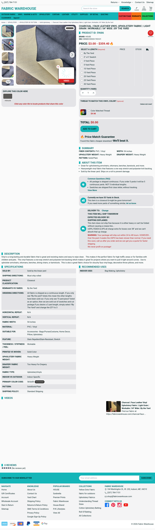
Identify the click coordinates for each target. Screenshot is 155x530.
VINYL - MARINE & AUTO (28, 14)
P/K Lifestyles (59, 509)
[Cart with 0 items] (150, 8)
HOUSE (88, 37)
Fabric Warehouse (61, 501)
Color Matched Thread (100, 111)
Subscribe (146, 478)
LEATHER (66, 14)
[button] (72, 55)
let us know (131, 203)
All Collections (85, 516)
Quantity (88, 89)
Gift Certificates (8, 493)
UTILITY (75, 14)
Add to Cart (90, 129)
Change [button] (105, 210)
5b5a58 (35, 381)
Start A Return (7, 505)
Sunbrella (57, 493)
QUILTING (105, 14)
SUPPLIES (84, 14)
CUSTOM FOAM (125, 16)
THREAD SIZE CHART (146, 104)
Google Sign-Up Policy (36, 517)
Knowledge (127, 2)
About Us (31, 490)
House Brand (58, 505)
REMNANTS (136, 16)
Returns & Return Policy (37, 505)
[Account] (144, 8)
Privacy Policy (33, 513)
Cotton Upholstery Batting (90, 508)
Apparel (17, 18)
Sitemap (150, 2)
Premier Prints (59, 497)
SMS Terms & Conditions (38, 509)
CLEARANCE (6, 18)
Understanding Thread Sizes (88, 502)
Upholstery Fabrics (87, 497)
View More (92, 190)
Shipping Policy (33, 501)
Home (4, 490)
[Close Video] (58, 66)
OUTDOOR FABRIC (9, 14)
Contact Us (140, 2)
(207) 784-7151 (9, 2)
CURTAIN (56, 14)
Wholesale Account (9, 501)
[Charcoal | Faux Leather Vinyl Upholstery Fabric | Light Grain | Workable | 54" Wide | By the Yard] (46, 55)
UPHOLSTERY (45, 14)
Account (5, 497)
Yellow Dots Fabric (87, 490)
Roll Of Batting (85, 512)
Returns (115, 2)
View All (56, 513)
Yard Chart (31, 497)
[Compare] (136, 8)
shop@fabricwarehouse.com (118, 496)
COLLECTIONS (147, 16)
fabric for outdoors (87, 493)
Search (125, 8)
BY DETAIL (95, 14)
